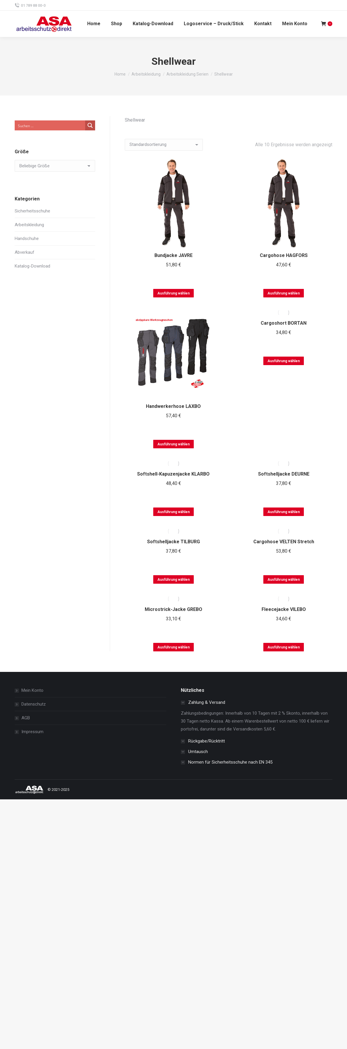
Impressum (32, 731)
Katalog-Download (32, 266)
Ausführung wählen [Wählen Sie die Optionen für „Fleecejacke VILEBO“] (283, 647)
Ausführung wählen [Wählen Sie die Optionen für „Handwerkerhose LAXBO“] (173, 444)
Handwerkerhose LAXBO (173, 406)
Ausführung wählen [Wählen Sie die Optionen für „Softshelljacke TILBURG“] (173, 580)
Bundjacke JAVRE (173, 255)
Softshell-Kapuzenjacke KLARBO (173, 474)
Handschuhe (27, 238)
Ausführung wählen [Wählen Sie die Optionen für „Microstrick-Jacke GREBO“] (173, 647)
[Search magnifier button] (90, 125)
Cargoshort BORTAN (283, 323)
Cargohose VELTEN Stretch (283, 541)
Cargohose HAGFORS (284, 255)
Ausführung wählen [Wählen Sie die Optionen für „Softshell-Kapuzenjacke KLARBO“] (173, 512)
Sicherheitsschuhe (32, 211)
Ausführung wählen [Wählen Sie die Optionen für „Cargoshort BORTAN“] (283, 361)
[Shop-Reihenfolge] (164, 145)
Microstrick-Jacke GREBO (173, 609)
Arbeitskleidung (29, 224)
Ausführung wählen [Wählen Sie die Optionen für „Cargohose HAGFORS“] (283, 293)
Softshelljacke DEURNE (283, 474)
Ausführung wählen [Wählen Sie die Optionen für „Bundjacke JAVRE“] (173, 293)
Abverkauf (24, 252)
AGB (25, 718)
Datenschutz (33, 704)
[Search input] (50, 125)
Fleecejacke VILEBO (284, 609)
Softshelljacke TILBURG (173, 541)
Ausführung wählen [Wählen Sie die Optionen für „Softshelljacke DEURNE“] (283, 512)
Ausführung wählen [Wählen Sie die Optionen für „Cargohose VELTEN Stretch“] (283, 580)
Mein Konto (32, 690)
